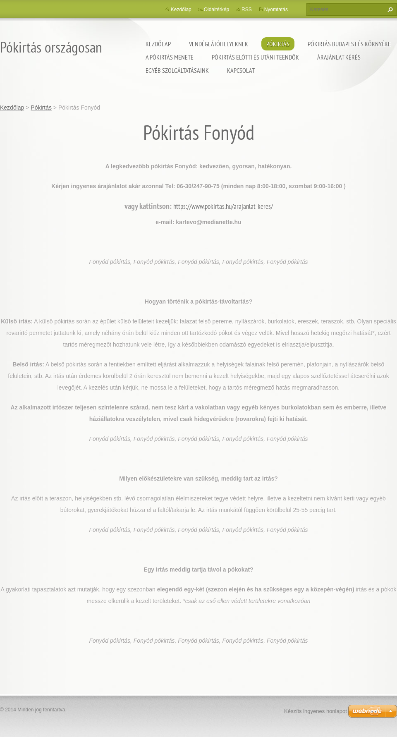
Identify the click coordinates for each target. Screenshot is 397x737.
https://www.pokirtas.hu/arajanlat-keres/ (223, 206)
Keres (389, 9)
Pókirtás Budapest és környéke (349, 44)
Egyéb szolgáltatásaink (177, 70)
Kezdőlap (158, 44)
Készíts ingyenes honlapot (315, 711)
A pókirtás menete (170, 57)
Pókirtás (277, 44)
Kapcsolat (241, 70)
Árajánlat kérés (339, 57)
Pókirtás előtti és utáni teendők (255, 57)
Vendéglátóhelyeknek (218, 44)
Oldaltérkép (216, 9)
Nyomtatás (276, 9)
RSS (247, 9)
